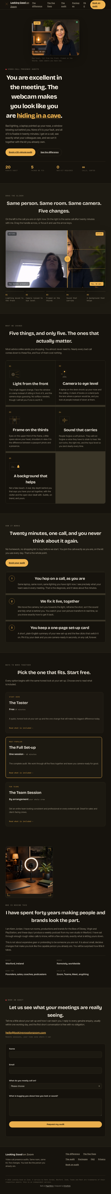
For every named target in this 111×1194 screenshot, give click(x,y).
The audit (63, 5)
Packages (75, 5)
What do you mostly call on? (22, 1082)
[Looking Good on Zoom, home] (19, 5)
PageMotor (50, 1186)
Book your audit (17, 563)
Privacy (101, 1159)
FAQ (84, 5)
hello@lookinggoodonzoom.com (26, 1032)
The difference (37, 5)
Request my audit (55, 1126)
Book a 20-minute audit (20, 152)
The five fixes (51, 5)
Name (12, 1050)
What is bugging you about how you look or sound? (33, 1097)
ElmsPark (67, 1186)
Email (11, 1066)
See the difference (50, 152)
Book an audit (96, 5)
